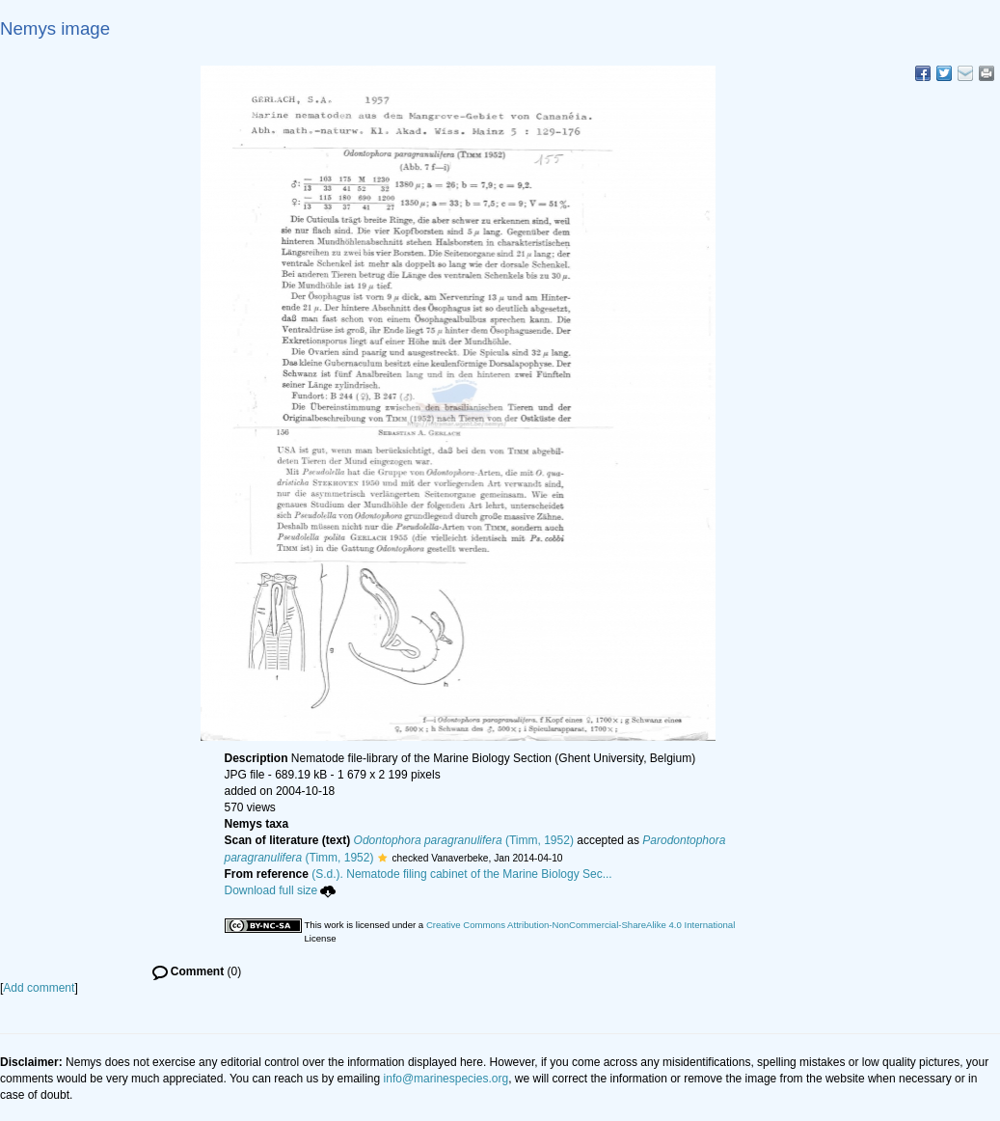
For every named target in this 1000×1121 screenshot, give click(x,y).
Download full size (281, 890)
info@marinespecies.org (446, 1078)
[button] (382, 857)
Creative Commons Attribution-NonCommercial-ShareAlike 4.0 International (580, 924)
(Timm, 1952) (464, 840)
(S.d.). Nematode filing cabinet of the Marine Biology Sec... (461, 874)
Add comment (38, 988)
